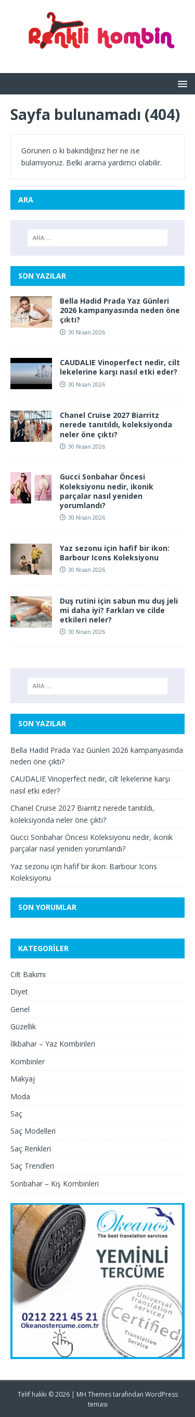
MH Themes (93, 1394)
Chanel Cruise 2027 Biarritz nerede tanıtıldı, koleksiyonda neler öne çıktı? (116, 424)
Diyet (19, 991)
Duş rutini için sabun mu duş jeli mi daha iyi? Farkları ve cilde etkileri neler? (119, 610)
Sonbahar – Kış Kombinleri (54, 1183)
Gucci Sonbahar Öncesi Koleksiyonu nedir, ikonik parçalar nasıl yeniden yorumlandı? (106, 491)
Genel (20, 1009)
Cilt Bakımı (28, 974)
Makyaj (22, 1079)
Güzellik (23, 1026)
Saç (16, 1114)
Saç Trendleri (32, 1166)
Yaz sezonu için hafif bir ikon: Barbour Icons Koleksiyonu (115, 552)
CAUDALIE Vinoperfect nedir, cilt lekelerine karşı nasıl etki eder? (120, 367)
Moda (20, 1096)
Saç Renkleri (30, 1149)
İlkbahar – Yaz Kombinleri (52, 1044)
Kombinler (27, 1061)
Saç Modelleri (33, 1131)
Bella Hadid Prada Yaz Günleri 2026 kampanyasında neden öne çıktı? (120, 310)
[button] (180, 83)
